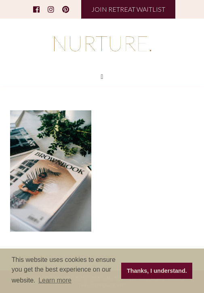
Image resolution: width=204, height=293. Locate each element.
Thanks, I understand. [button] (157, 271)
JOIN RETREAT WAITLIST (128, 9)
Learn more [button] (55, 280)
